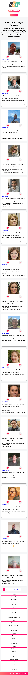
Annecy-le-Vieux (14, 602)
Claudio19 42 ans (6, 59)
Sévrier (14, 638)
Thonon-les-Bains (14, 596)
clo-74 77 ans (5, 573)
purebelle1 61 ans (6, 162)
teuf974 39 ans (5, 538)
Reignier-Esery (14, 630)
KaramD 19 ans (5, 470)
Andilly (14, 664)
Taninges (14, 641)
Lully (14, 667)
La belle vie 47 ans (6, 504)
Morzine (14, 651)
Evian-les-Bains (14, 628)
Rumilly (14, 615)
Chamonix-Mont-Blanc (14, 625)
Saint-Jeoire (14, 648)
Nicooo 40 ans (5, 127)
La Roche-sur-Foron (14, 622)
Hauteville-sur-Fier (14, 659)
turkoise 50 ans (5, 299)
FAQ (10, 673)
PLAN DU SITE (18, 673)
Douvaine (14, 633)
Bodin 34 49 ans (5, 436)
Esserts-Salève (14, 669)
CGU (13, 673)
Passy (14, 620)
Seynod (14, 604)
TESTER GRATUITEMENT (14, 10)
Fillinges (14, 646)
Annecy (14, 594)
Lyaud (14, 656)
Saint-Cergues (14, 643)
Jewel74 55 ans (5, 333)
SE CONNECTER (14, 14)
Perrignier (14, 654)
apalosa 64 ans (5, 230)
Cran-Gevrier (14, 609)
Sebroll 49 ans (5, 93)
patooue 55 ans (5, 367)
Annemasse (14, 599)
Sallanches (14, 612)
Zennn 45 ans (5, 196)
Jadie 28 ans (4, 264)
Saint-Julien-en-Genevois (14, 617)
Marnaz (14, 635)
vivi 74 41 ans (5, 401)
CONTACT (24, 673)
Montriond (14, 661)
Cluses (14, 607)
